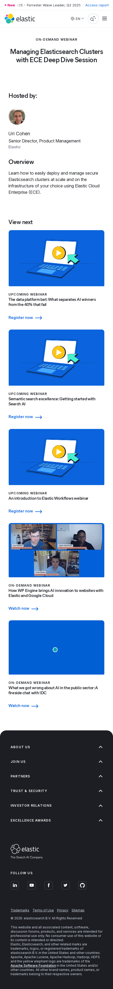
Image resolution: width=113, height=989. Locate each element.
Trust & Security (56, 791)
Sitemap (78, 910)
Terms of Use (43, 910)
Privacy (62, 910)
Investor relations (56, 805)
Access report (97, 5)
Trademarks (20, 910)
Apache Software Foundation (33, 965)
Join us (56, 762)
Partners (56, 776)
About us (56, 747)
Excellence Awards (56, 820)
